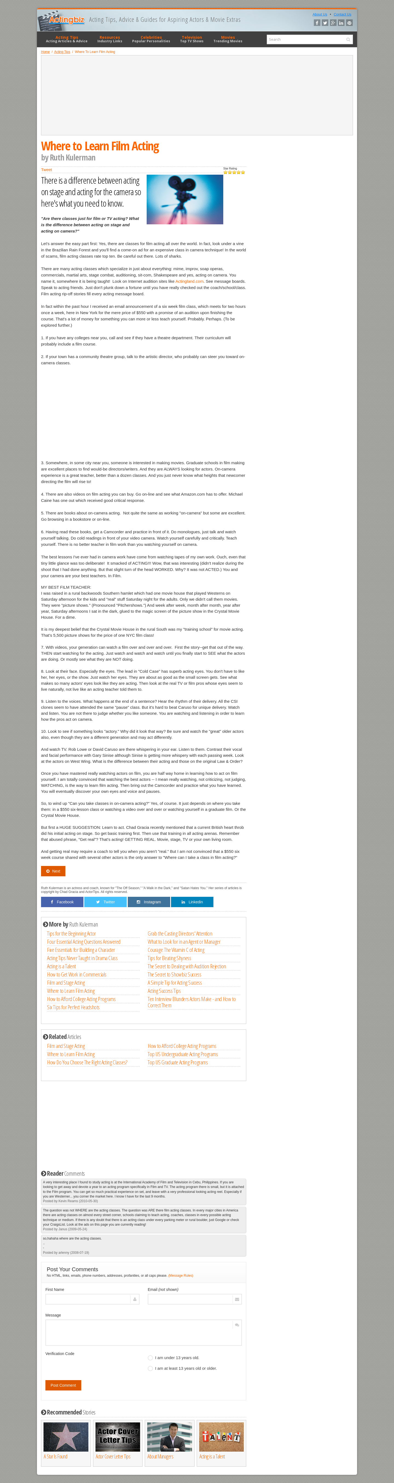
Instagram (149, 902)
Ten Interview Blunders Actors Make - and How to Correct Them (192, 1002)
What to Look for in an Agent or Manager (184, 941)
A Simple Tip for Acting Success (175, 982)
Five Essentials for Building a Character (81, 950)
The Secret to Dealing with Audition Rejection (187, 966)
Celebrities (151, 39)
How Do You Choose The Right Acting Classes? (87, 1062)
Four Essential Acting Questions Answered (83, 941)
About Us (319, 14)
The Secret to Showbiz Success (174, 974)
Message (53, 1315)
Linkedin (192, 902)
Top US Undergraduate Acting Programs (183, 1054)
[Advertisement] (197, 95)
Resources (109, 39)
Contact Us (342, 14)
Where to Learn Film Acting (71, 990)
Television (192, 39)
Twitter (105, 902)
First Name (54, 1289)
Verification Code (59, 1353)
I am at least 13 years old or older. (182, 1368)
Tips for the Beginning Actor (71, 933)
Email (163, 1289)
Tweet (46, 169)
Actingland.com (189, 281)
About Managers (160, 1456)
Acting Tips (67, 39)
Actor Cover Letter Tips (113, 1456)
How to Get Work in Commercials (76, 974)
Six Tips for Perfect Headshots (73, 1007)
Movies (227, 39)
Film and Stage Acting (66, 982)
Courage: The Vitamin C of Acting (176, 950)
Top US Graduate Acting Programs (178, 1062)
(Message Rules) (180, 1275)
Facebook (62, 902)
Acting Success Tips (164, 990)
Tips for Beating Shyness (169, 958)
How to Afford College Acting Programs (81, 999)
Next (53, 871)
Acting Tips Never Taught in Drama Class (82, 958)
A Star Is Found (55, 1456)
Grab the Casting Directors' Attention (180, 933)
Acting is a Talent (61, 966)
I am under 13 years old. (173, 1357)
